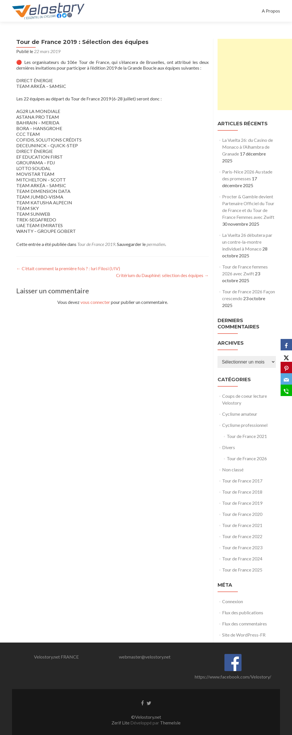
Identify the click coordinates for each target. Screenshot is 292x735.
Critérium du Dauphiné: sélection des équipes (162, 275)
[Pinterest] (286, 367)
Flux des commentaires (244, 623)
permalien (156, 244)
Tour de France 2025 (242, 569)
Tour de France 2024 (242, 558)
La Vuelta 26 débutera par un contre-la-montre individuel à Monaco (247, 241)
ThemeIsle (170, 722)
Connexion (232, 601)
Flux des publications (242, 612)
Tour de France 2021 (247, 436)
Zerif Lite (120, 722)
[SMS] (286, 390)
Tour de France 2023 (242, 547)
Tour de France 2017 (242, 480)
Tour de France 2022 (242, 536)
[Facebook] (286, 344)
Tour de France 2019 (96, 244)
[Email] (286, 379)
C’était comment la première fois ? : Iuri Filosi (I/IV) (68, 268)
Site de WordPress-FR (243, 634)
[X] (286, 356)
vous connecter (95, 302)
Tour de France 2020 (242, 514)
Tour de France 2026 (247, 458)
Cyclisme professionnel (244, 425)
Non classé (233, 469)
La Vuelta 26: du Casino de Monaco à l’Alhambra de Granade (247, 146)
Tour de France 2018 (242, 491)
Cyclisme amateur (239, 414)
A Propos (271, 10)
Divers (228, 447)
